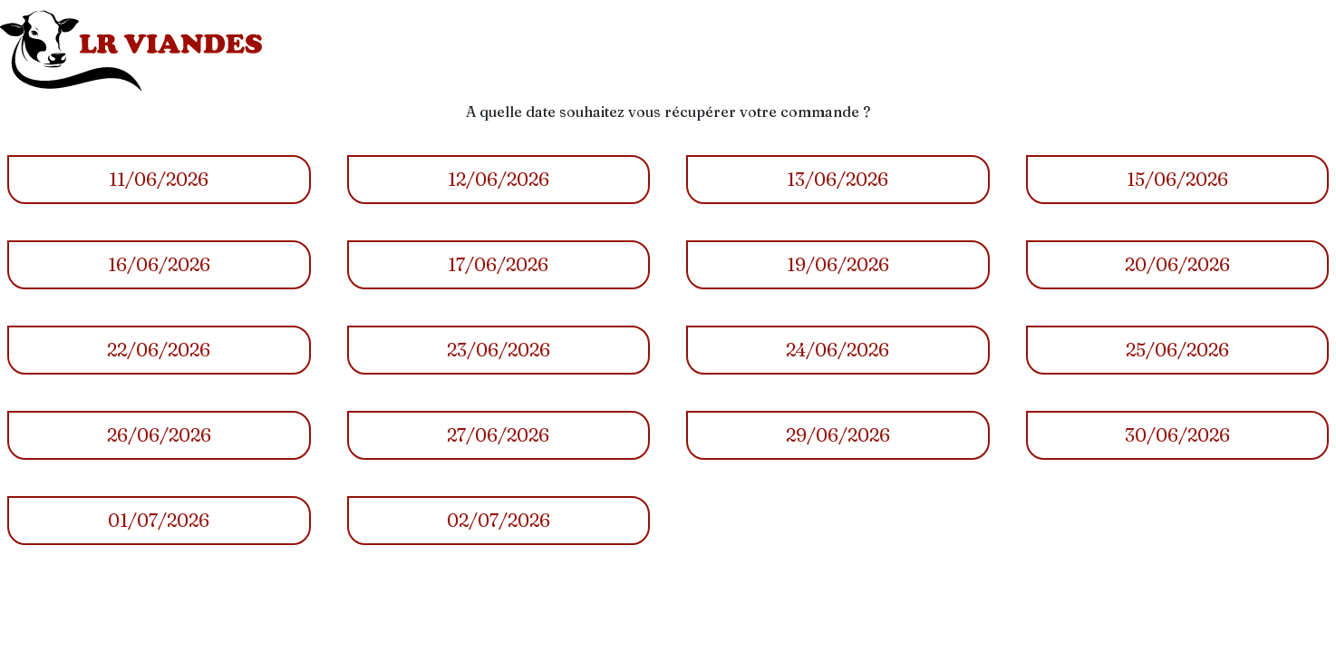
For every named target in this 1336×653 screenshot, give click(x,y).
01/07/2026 (158, 520)
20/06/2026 (1177, 264)
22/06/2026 (158, 349)
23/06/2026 (498, 349)
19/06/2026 (838, 264)
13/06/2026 (837, 179)
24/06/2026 (837, 349)
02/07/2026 (498, 520)
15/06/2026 (1177, 179)
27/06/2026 (498, 435)
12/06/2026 (498, 179)
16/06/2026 (159, 264)
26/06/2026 (159, 435)
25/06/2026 (1177, 349)
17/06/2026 (498, 264)
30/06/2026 (1177, 435)
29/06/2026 (838, 435)
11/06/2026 (158, 179)
